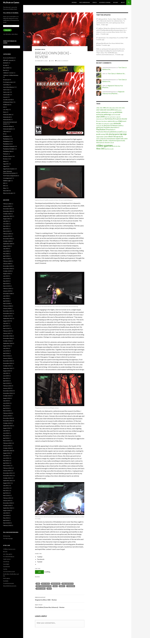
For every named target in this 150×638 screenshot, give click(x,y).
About (123, 2)
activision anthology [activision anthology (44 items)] (103, 114)
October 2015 (7, 366)
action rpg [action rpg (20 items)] (111, 112)
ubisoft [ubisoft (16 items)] (112, 142)
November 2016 (7, 338)
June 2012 (6, 458)
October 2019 (7, 271)
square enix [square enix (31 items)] (119, 138)
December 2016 (7, 336)
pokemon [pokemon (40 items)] (113, 132)
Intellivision (6, 104)
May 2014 (6, 405)
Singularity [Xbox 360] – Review (59, 598)
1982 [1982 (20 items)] (97, 108)
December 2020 (7, 238)
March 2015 (6, 383)
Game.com (6, 92)
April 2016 (6, 353)
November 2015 (7, 363)
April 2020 (6, 256)
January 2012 (7, 470)
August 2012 (6, 453)
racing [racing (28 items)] (103, 134)
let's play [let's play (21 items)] (98, 123)
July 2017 (5, 323)
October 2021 (7, 213)
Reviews (74, 2)
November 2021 (7, 211)
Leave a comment (62, 61)
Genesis (5, 97)
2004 (38, 583)
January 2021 (7, 236)
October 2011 (7, 478)
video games (41, 588)
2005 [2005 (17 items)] (119, 107)
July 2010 (5, 513)
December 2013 (7, 418)
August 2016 (6, 346)
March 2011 (6, 495)
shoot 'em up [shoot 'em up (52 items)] (113, 136)
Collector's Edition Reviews (10, 75)
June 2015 (6, 376)
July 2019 (5, 276)
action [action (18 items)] (120, 110)
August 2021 (6, 218)
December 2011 (7, 473)
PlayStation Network (8, 146)
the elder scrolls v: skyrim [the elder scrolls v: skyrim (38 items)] (105, 140)
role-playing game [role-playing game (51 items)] (112, 134)
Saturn (5, 161)
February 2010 (7, 525)
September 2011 (7, 480)
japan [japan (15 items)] (116, 121)
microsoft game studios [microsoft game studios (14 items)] (107, 123)
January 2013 (7, 445)
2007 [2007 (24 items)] (98, 110)
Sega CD (5, 166)
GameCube (6, 94)
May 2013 (6, 435)
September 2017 (7, 318)
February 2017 (7, 331)
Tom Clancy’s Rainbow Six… (117, 73)
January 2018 (7, 308)
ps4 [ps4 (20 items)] (124, 132)
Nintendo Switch (7, 129)
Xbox (43, 49)
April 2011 (6, 493)
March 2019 (6, 286)
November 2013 (7, 420)
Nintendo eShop (7, 126)
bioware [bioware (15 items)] (113, 117)
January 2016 (7, 358)
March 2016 (6, 356)
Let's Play (5, 109)
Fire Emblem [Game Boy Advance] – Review (59, 606)
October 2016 (7, 341)
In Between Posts (8, 102)
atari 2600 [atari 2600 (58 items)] (100, 117)
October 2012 (7, 448)
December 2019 (7, 266)
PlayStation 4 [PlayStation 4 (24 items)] (111, 129)
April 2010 (6, 520)
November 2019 (7, 268)
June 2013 (6, 433)
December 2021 (7, 208)
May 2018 (6, 298)
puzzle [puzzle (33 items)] (98, 134)
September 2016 (7, 343)
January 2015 (7, 388)
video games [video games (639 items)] (104, 145)
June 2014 (6, 403)
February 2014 (7, 413)
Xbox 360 (5, 190)
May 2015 (6, 378)
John (52, 61)
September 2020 (7, 243)
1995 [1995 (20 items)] (107, 108)
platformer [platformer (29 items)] (99, 127)
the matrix (70, 586)
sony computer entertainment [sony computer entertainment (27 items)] (106, 138)
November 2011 (7, 475)
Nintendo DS (6, 119)
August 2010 (6, 510)
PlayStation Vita (7, 151)
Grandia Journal (7, 99)
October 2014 (7, 396)
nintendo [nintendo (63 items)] (117, 123)
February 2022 (7, 203)
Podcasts (5, 154)
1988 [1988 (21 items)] (104, 108)
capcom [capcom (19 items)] (118, 117)
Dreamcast (6, 79)
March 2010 (6, 523)
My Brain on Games (11, 2)
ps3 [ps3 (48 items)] (120, 132)
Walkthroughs (7, 180)
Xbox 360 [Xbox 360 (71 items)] (100, 148)
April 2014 (6, 408)
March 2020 (6, 258)
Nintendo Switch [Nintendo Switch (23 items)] (117, 125)
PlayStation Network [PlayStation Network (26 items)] (102, 132)
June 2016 (6, 351)
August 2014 (6, 398)
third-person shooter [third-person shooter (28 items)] (103, 142)
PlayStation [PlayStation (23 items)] (107, 127)
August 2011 (6, 483)
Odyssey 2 (6, 131)
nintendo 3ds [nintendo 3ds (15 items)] (100, 125)
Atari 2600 (6, 68)
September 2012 (7, 450)
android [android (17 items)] (113, 114)
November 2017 (7, 313)
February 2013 (7, 443)
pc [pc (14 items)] (123, 125)
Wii (4, 183)
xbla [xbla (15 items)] (116, 146)
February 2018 (7, 306)
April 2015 (6, 381)
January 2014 (7, 415)
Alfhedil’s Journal (105, 2)
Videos (94, 2)
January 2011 (7, 500)
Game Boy (6, 84)
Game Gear (6, 89)
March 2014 (6, 410)
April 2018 (6, 301)
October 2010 (7, 505)
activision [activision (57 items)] (118, 112)
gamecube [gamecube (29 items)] (111, 121)
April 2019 (6, 283)
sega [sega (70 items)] (125, 134)
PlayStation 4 (6, 144)
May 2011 (6, 490)
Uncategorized (7, 178)
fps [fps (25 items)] (97, 121)
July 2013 (5, 430)
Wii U (4, 185)
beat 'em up (45, 583)
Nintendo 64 (6, 117)
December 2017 (7, 311)
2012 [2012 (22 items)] (116, 110)
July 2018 (5, 296)
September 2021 (7, 216)
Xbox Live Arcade (8, 193)
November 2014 (7, 393)
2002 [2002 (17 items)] (113, 107)
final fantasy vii (68, 583)
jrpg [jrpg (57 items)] (120, 121)
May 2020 (6, 253)
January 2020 (7, 263)
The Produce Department (10, 175)
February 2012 (7, 468)
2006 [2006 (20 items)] (123, 108)
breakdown (56, 583)
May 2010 (6, 518)
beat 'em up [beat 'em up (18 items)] (108, 117)
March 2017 (6, 328)
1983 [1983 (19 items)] (100, 108)
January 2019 (7, 291)
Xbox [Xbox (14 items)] (119, 146)
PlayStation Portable (8, 149)
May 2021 (6, 226)
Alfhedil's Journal (8, 60)
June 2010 (6, 515)
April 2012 (6, 463)
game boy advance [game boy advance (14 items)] (103, 121)
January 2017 (7, 333)
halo (55, 586)
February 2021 (7, 233)
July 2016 (5, 348)
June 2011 (6, 488)
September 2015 (7, 368)
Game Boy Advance (8, 87)
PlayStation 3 (6, 141)
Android (5, 63)
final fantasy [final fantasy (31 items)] (109, 119)
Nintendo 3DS (7, 114)
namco (62, 586)
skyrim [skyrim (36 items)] (120, 136)
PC (4, 134)
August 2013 (6, 428)
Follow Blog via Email (11, 13)
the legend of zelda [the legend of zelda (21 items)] (119, 140)
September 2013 (7, 425)
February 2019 (7, 288)
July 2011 (5, 485)
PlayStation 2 (6, 139)
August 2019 (6, 273)
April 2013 (6, 438)
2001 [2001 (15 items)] (110, 107)
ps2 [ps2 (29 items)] (118, 132)
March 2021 (6, 231)
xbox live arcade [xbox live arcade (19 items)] (109, 149)
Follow (7, 30)
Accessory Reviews (8, 58)
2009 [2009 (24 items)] (104, 110)
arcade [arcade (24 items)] (118, 114)
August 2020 (6, 246)
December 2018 (7, 293)
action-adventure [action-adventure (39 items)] (102, 112)
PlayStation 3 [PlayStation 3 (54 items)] (101, 129)
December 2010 (7, 503)
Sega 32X (5, 164)
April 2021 (6, 228)
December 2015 (7, 361)
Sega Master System (8, 169)
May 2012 (6, 460)
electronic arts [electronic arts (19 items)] (100, 119)
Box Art (115, 2)
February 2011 (7, 498)
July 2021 (5, 221)
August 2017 (6, 321)
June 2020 (6, 251)
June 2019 (6, 278)
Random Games (7, 156)
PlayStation (6, 136)
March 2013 (6, 440)
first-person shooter (44, 586)
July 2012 (5, 455)
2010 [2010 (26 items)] (108, 110)
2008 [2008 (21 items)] (101, 110)
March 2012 (6, 465)
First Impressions (84, 2)
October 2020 (7, 241)
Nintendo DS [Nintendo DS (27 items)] (108, 125)
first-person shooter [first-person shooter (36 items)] (120, 119)
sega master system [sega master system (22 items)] (102, 136)
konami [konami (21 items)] (124, 121)
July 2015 (5, 373)
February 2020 (7, 261)
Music (5, 112)
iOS (4, 107)
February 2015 (7, 386)
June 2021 (6, 223)
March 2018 (6, 303)
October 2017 (7, 316)
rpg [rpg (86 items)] (120, 134)
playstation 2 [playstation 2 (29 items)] (115, 127)
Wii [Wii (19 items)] (114, 146)
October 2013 (7, 423)
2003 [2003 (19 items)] (116, 108)
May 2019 (6, 281)
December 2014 (7, 391)
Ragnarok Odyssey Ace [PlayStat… (113, 92)
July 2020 (5, 248)
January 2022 (7, 206)
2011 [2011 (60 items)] (112, 110)
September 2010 (7, 508)
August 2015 (6, 371)
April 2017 (6, 326)
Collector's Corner (8, 73)
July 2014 (5, 401)
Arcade (5, 65)
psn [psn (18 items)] (126, 132)
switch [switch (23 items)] (126, 138)
